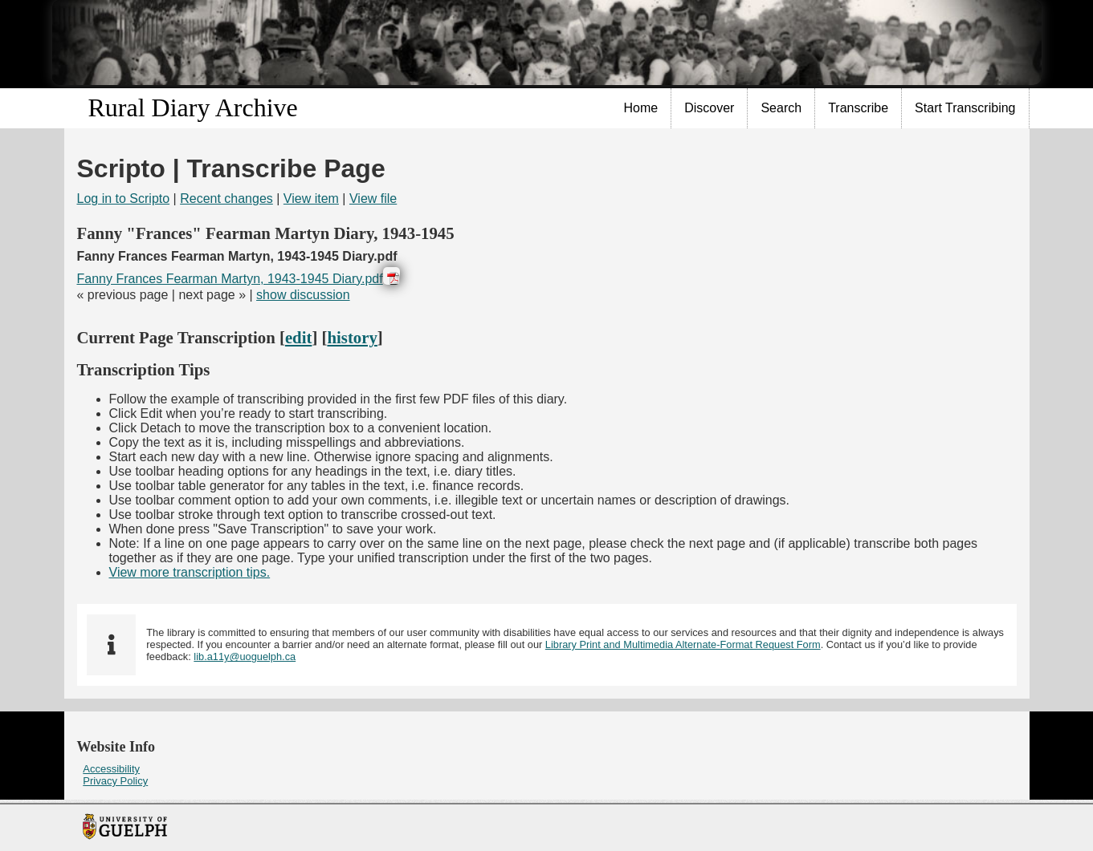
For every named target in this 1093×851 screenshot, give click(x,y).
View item (311, 198)
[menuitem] (641, 108)
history (352, 337)
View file (373, 198)
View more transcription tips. (190, 572)
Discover (709, 108)
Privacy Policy (115, 781)
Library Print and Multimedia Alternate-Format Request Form (683, 644)
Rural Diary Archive (193, 107)
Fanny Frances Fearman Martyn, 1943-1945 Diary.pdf (230, 279)
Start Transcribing (965, 108)
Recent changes (226, 198)
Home (641, 108)
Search (781, 108)
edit (298, 337)
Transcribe (858, 108)
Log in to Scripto (123, 198)
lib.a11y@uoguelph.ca (245, 656)
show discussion (303, 295)
